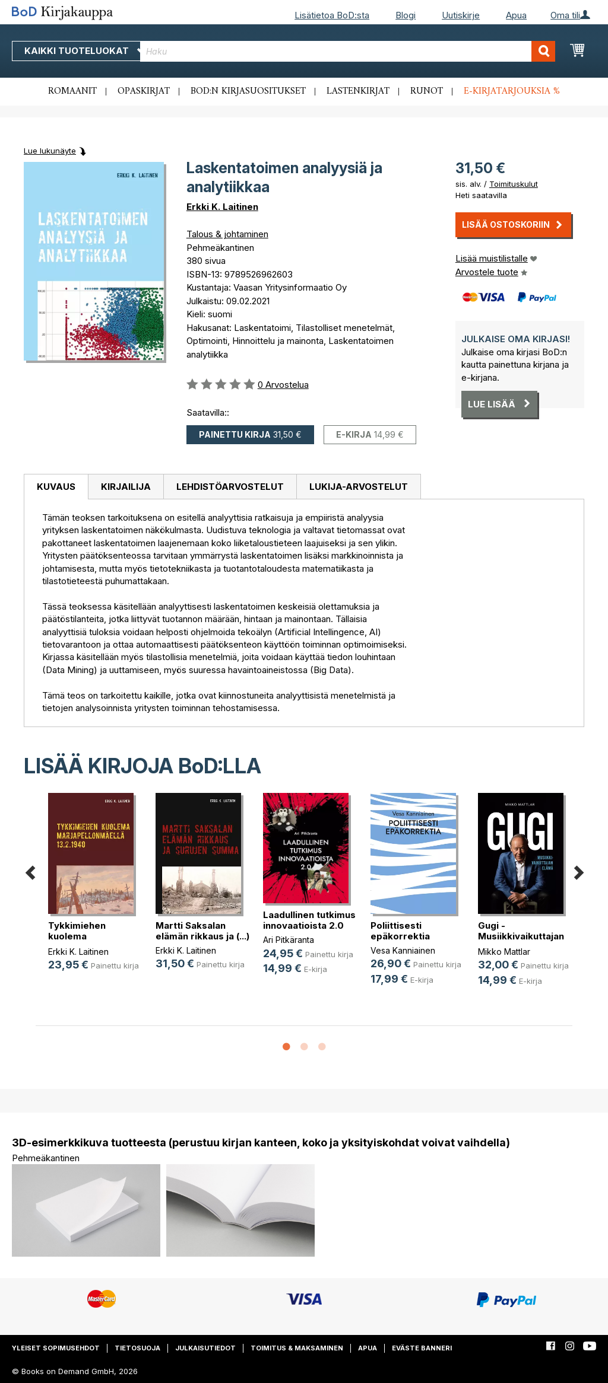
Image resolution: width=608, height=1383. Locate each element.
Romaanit (72, 91)
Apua (516, 15)
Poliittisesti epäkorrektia (400, 931)
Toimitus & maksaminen (297, 1348)
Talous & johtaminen (227, 234)
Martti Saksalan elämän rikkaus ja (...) (202, 931)
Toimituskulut (513, 184)
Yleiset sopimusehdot (56, 1348)
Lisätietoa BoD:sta (331, 15)
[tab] (56, 487)
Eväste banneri (422, 1348)
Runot (426, 91)
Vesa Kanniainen (402, 950)
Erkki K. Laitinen (222, 206)
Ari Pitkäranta (288, 940)
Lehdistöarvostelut (230, 486)
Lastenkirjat (358, 91)
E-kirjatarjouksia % (512, 91)
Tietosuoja (137, 1348)
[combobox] (347, 51)
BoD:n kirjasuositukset (248, 91)
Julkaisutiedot (205, 1348)
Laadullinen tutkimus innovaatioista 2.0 (309, 920)
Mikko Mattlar (504, 952)
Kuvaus (56, 486)
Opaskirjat (144, 91)
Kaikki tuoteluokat (84, 50)
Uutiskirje (461, 15)
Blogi (405, 15)
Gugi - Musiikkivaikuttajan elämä (521, 936)
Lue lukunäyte (50, 150)
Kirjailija (126, 486)
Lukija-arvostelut (358, 486)
